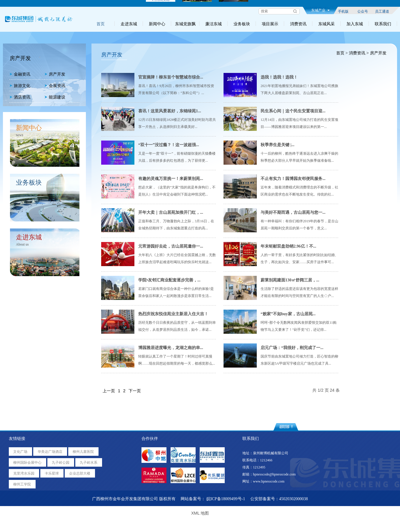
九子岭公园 (60, 462)
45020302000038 (293, 499)
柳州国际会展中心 (27, 462)
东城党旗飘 (185, 24)
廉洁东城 (213, 24)
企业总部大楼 (79, 473)
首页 (100, 24)
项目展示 (270, 24)
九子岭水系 (88, 462)
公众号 (362, 11)
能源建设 (54, 97)
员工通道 (382, 11)
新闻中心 (157, 24)
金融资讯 (19, 74)
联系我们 (383, 24)
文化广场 (20, 452)
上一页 (109, 390)
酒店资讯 (19, 97)
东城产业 (320, 10)
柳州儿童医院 (83, 452)
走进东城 (129, 24)
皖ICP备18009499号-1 (225, 499)
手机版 (343, 11)
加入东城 (354, 24)
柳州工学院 (22, 484)
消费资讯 (298, 24)
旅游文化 (19, 86)
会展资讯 (54, 86)
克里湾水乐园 (23, 473)
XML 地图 (200, 513)
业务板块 (242, 24)
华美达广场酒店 (50, 452)
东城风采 (326, 24)
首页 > (341, 53)
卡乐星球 (52, 473)
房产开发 (54, 74)
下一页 (135, 390)
